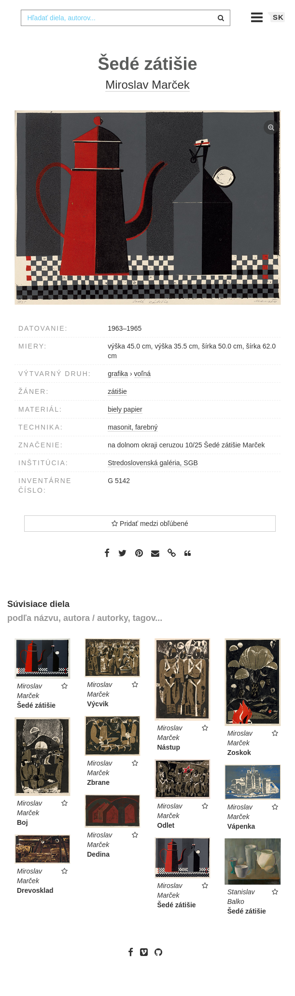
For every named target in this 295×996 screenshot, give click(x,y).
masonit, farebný (133, 446)
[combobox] (125, 37)
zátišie (117, 411)
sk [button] (278, 36)
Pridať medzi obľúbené (150, 543)
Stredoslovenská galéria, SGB (153, 482)
